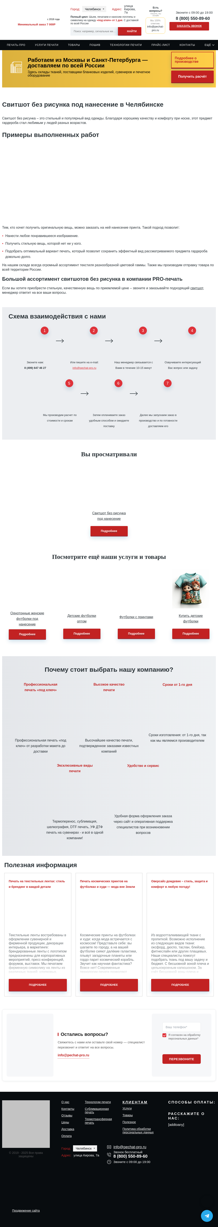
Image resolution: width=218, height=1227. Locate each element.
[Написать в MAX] (207, 1201)
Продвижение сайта (26, 1210)
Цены (65, 1122)
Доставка (67, 1129)
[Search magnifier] (129, 30)
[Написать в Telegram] (207, 1216)
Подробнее (109, 531)
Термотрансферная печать (98, 1120)
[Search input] (106, 31)
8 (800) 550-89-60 (193, 18)
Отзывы (66, 1115)
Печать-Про (16, 45)
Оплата (66, 1136)
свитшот (196, 288)
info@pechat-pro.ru (84, 367)
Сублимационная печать (97, 1110)
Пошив (95, 45)
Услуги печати (47, 45)
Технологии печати (126, 45)
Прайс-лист (160, 45)
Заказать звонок (189, 26)
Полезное (129, 1122)
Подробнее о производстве (186, 59)
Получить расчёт (192, 76)
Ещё (208, 45)
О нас (65, 1102)
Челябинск (93, 9)
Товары (74, 45)
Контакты (187, 45)
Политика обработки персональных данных (137, 1130)
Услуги (127, 1108)
